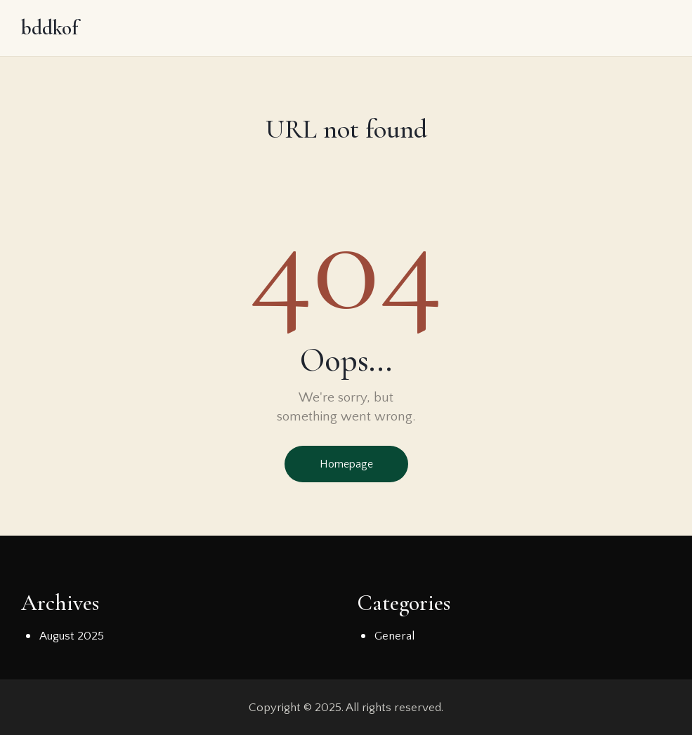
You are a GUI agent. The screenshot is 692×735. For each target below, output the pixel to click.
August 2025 (71, 636)
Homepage (346, 464)
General (394, 636)
